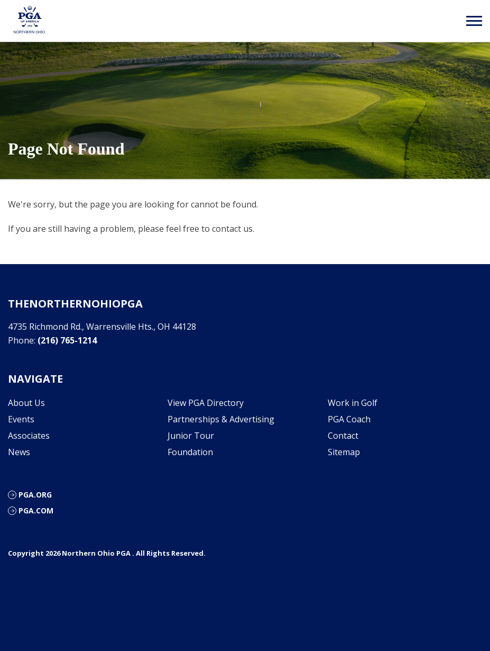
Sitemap (344, 452)
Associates (29, 435)
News (19, 452)
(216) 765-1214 (67, 340)
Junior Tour (191, 435)
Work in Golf (352, 403)
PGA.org (35, 495)
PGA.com (36, 510)
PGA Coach (349, 419)
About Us (26, 403)
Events (21, 419)
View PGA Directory (206, 403)
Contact (343, 435)
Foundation (190, 452)
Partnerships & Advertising (221, 419)
